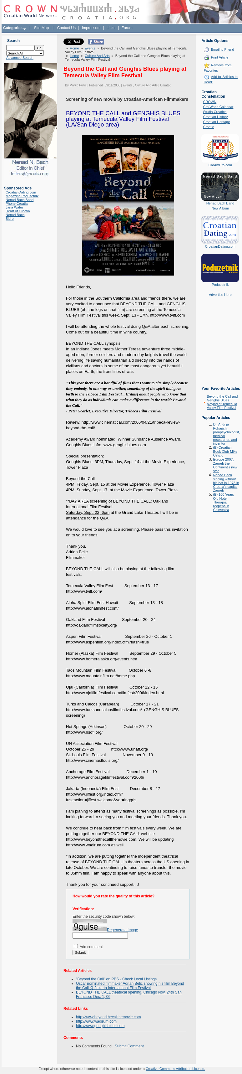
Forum (127, 28)
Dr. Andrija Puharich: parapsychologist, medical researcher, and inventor (226, 433)
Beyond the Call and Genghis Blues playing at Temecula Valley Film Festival (222, 402)
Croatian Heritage (216, 122)
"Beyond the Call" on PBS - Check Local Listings (116, 979)
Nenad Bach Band (19, 200)
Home (74, 48)
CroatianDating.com (21, 192)
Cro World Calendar (218, 107)
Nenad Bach (15, 215)
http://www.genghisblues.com (100, 1026)
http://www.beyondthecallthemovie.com (108, 1017)
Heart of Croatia (18, 211)
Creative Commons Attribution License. (175, 1069)
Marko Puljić (77, 85)
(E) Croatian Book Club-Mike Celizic (225, 451)
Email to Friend (222, 49)
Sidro (10, 218)
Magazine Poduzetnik (22, 196)
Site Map (41, 28)
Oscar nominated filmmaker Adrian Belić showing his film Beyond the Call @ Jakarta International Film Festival (130, 985)
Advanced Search (19, 57)
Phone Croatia (17, 203)
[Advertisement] (220, 346)
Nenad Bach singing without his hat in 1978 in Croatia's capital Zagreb (226, 482)
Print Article (220, 57)
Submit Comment (129, 1046)
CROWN (209, 102)
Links (111, 28)
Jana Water (14, 207)
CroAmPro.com (220, 165)
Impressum (91, 28)
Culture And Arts (97, 56)
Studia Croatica (214, 112)
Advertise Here (220, 295)
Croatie (208, 127)
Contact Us (66, 28)
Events (90, 48)
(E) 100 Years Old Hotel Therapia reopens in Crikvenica (223, 502)
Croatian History (215, 117)
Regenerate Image (122, 930)
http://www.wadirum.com (96, 1021)
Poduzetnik (220, 285)
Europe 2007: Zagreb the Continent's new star (225, 465)
